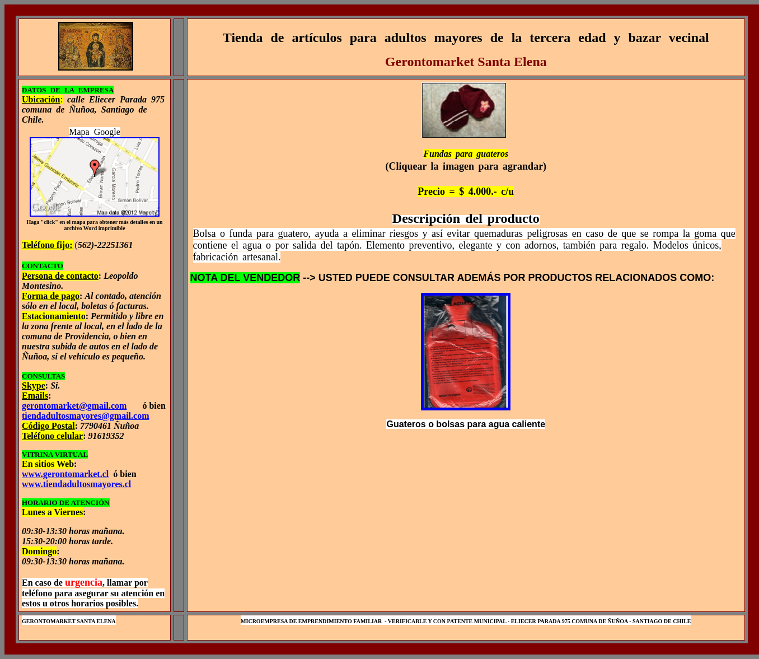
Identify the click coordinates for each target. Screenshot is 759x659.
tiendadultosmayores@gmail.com (85, 415)
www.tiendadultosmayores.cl (76, 484)
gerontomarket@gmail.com (74, 405)
